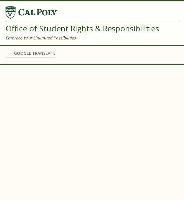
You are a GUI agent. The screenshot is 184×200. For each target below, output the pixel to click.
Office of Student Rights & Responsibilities (82, 28)
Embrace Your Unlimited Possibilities (41, 38)
